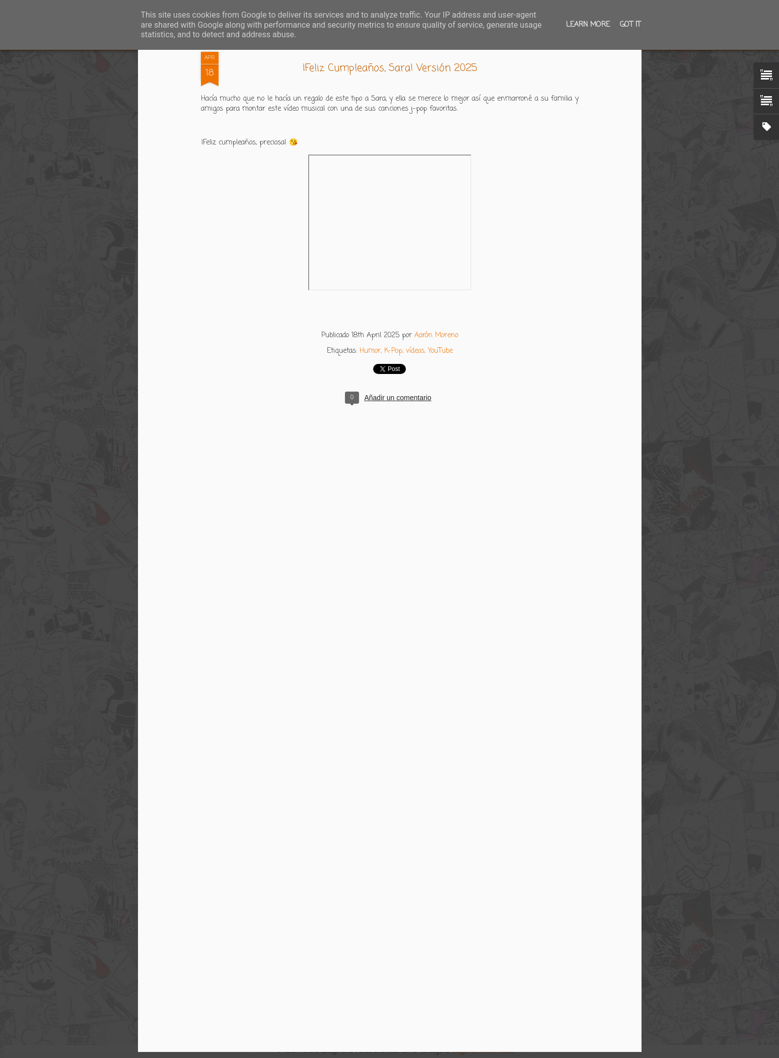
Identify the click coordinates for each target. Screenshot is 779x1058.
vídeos (415, 351)
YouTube (440, 351)
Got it (630, 25)
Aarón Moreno (436, 335)
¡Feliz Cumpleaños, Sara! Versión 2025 (389, 68)
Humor (370, 351)
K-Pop (393, 351)
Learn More (588, 25)
